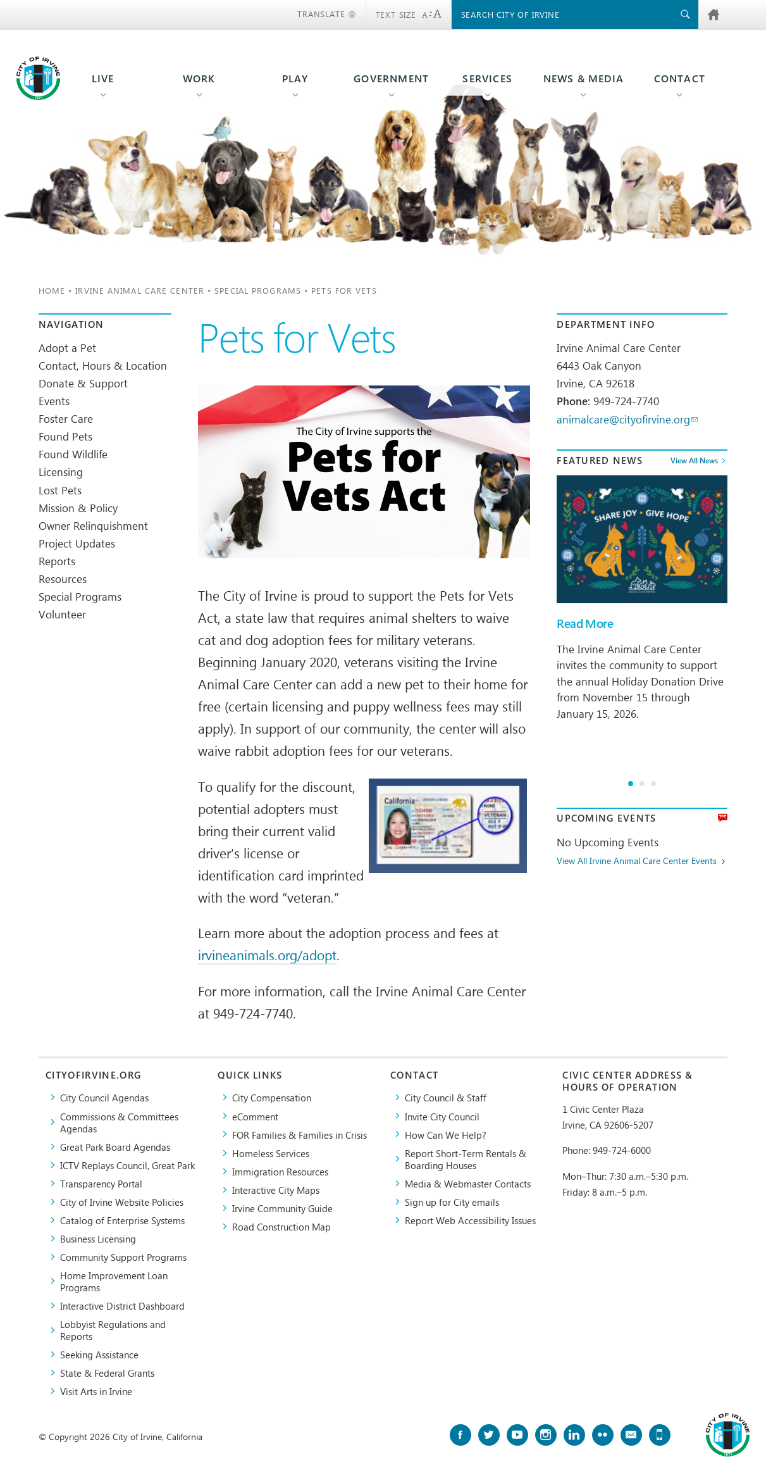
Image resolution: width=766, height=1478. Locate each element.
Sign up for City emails (452, 1201)
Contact (679, 78)
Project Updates (77, 543)
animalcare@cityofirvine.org (627, 419)
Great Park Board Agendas (115, 1146)
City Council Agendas (104, 1097)
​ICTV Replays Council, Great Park (127, 1165)
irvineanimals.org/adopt (267, 954)
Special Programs (257, 290)
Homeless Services (270, 1153)
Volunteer (62, 614)
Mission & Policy (78, 508)
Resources (63, 579)
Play (295, 78)
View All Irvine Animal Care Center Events (637, 861)
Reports (57, 561)
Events (54, 401)
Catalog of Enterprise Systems (122, 1220)
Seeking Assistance (99, 1354)
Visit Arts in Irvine (96, 1391)
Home (52, 290)
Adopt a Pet (67, 347)
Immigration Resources (280, 1171)
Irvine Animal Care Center (139, 290)
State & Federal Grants (107, 1372)
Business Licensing (98, 1238)
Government (391, 78)
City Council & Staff (445, 1097)
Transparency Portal (101, 1183)
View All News (694, 460)
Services (487, 78)
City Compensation (271, 1097)
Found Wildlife (73, 454)
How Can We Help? (445, 1134)
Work (199, 78)
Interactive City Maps (275, 1189)
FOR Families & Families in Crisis (299, 1134)
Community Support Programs (123, 1256)
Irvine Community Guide (282, 1208)
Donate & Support (83, 383)
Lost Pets (60, 490)
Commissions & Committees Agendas (119, 1122)
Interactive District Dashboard (122, 1305)
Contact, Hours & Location (103, 365)
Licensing (61, 472)
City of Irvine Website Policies (121, 1201)
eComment (255, 1116)
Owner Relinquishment (93, 525)
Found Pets (65, 436)
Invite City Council (442, 1116)
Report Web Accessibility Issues (470, 1220)
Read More (585, 623)
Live (103, 78)
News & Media (583, 78)
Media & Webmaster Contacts (468, 1183)
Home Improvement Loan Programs (114, 1281)
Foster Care (66, 418)
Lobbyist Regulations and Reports (113, 1330)
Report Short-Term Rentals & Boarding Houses (465, 1159)
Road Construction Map (281, 1226)
